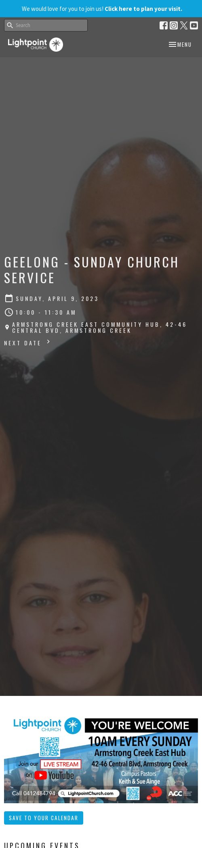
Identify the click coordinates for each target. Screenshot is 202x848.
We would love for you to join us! (102, 9)
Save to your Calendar (43, 818)
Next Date (28, 342)
